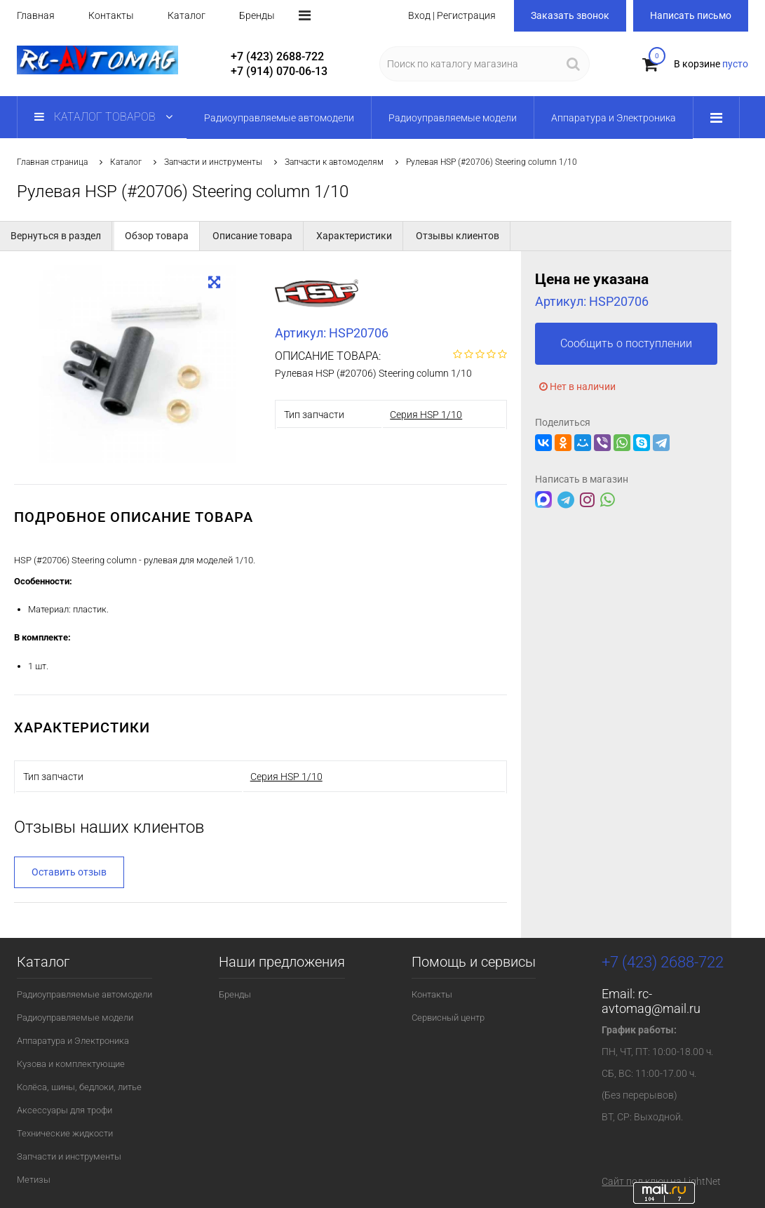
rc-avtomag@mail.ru (651, 1001)
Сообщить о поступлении (626, 343)
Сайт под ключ (635, 1181)
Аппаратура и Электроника (73, 1040)
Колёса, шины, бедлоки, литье (79, 1087)
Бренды (257, 15)
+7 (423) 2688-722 (277, 56)
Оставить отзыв (69, 872)
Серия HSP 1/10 (426, 414)
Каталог (186, 15)
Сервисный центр (448, 1017)
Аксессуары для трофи (64, 1110)
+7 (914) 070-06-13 (279, 71)
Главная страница (52, 162)
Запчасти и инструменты (213, 162)
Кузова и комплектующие (71, 1064)
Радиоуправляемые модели (75, 1017)
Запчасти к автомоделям (334, 162)
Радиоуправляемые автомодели (84, 994)
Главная (36, 15)
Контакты (111, 15)
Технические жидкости (65, 1133)
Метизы (33, 1179)
